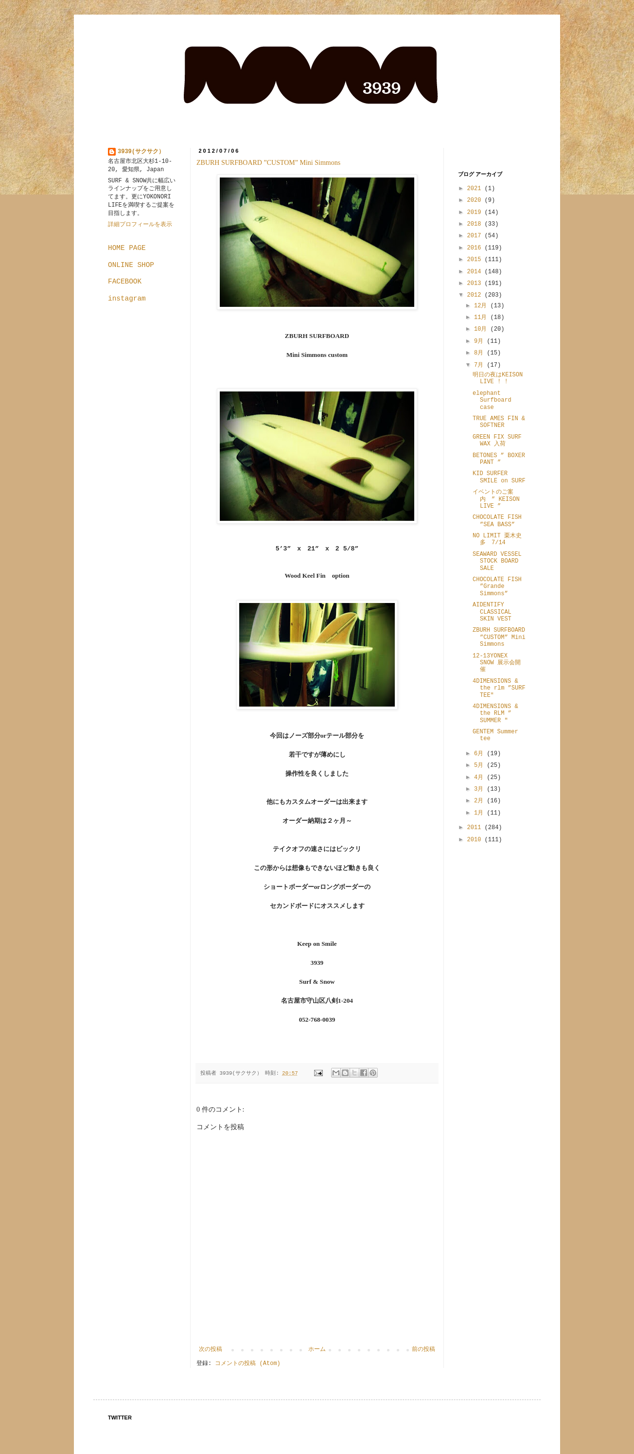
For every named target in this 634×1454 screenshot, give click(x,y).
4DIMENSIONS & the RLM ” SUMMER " (495, 713)
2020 (476, 200)
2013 (476, 283)
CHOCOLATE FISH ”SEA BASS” (497, 521)
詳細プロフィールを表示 (140, 224)
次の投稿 (210, 1349)
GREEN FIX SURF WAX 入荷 (497, 440)
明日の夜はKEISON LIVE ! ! (498, 378)
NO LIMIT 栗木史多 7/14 (497, 539)
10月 (482, 329)
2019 (476, 212)
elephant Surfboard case (492, 400)
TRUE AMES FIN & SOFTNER (499, 422)
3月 (480, 789)
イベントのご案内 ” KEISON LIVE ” (496, 499)
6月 (480, 753)
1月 (480, 813)
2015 (476, 259)
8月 (480, 353)
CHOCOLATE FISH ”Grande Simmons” (497, 586)
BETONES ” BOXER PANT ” (499, 459)
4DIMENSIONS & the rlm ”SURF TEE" (499, 688)
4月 (480, 777)
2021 (476, 188)
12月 (482, 305)
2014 (476, 271)
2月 (480, 801)
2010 (476, 839)
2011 (476, 827)
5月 (480, 765)
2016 (476, 248)
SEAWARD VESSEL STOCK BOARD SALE (497, 561)
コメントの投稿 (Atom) (247, 1363)
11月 (482, 317)
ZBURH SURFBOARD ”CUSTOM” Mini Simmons (268, 162)
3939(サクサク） (141, 151)
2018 (476, 224)
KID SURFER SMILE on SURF (499, 477)
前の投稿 (423, 1349)
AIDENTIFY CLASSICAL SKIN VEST (492, 612)
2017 (476, 235)
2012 (476, 295)
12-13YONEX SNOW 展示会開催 (497, 663)
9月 (480, 341)
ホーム (317, 1349)
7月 (480, 365)
